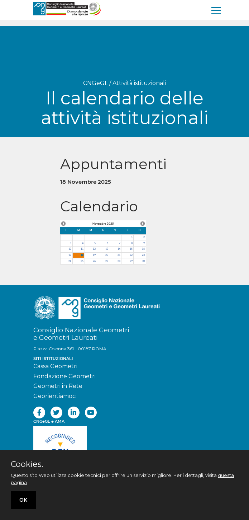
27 (106, 261)
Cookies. (27, 464)
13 (106, 248)
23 (143, 255)
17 (69, 255)
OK (23, 500)
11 (82, 248)
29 (131, 261)
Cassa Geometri (55, 366)
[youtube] (91, 412)
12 (94, 248)
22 (131, 255)
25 (82, 261)
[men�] (216, 10)
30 (143, 261)
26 (94, 261)
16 (143, 248)
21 (119, 255)
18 (82, 255)
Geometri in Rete (57, 386)
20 (106, 255)
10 (69, 248)
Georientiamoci (55, 396)
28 (119, 261)
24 (69, 261)
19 (94, 255)
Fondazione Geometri (64, 376)
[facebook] (39, 412)
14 (119, 248)
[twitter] (56, 412)
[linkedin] (74, 412)
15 (131, 248)
